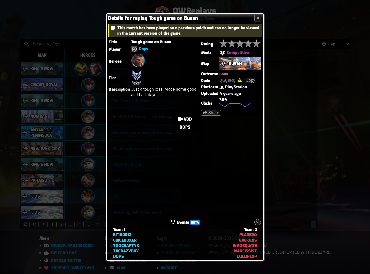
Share (211, 113)
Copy (250, 80)
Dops (143, 49)
